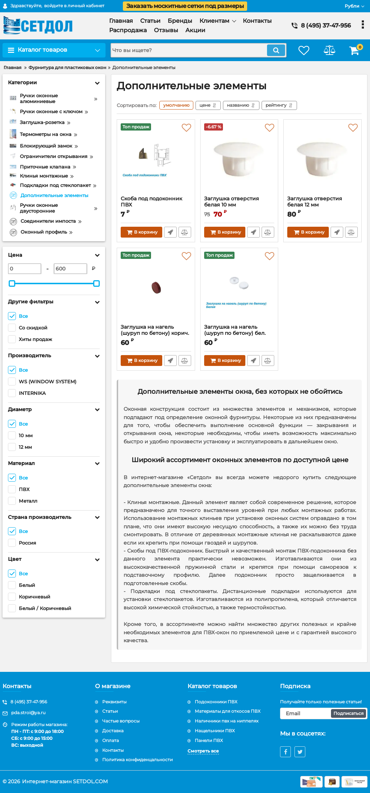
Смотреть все (203, 751)
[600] (70, 268)
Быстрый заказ (170, 232)
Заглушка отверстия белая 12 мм (314, 202)
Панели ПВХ (209, 740)
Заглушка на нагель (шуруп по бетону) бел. (239, 333)
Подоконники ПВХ (216, 701)
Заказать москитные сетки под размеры (185, 6)
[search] (199, 50)
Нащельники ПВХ (215, 730)
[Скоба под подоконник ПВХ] (156, 159)
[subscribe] (323, 713)
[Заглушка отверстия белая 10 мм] (239, 159)
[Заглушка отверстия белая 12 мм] (322, 159)
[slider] (12, 283)
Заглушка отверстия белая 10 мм (231, 202)
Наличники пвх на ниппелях (226, 721)
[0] (24, 268)
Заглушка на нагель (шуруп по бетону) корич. (156, 333)
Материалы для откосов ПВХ (228, 711)
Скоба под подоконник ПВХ (151, 202)
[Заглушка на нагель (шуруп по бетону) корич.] (156, 288)
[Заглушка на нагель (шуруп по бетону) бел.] (239, 288)
